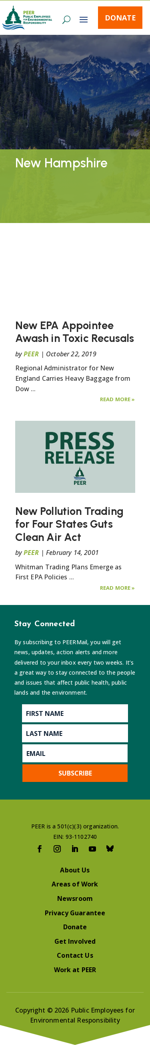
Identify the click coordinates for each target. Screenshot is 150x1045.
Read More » (117, 399)
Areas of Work (75, 884)
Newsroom (75, 898)
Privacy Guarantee (75, 912)
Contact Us (75, 955)
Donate (120, 17)
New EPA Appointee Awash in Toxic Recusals (74, 332)
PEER (31, 354)
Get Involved (75, 941)
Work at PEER (75, 969)
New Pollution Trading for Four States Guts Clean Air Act (69, 524)
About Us (75, 870)
